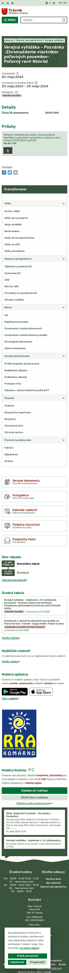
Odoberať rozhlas (34, 780)
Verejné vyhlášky (12, 85)
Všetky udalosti (11, 651)
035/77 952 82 (34, 921)
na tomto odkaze (29, 948)
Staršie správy (12, 841)
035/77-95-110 (34, 918)
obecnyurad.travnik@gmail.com (34, 925)
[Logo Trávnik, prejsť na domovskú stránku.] (34, 11)
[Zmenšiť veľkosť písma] (49, 3)
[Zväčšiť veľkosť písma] (54, 3)
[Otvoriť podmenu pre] (63, 193)
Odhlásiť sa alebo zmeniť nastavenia (34, 793)
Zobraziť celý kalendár (15, 569)
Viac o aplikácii (10, 688)
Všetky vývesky (11, 627)
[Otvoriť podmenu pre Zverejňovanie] (63, 186)
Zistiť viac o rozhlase (34, 787)
